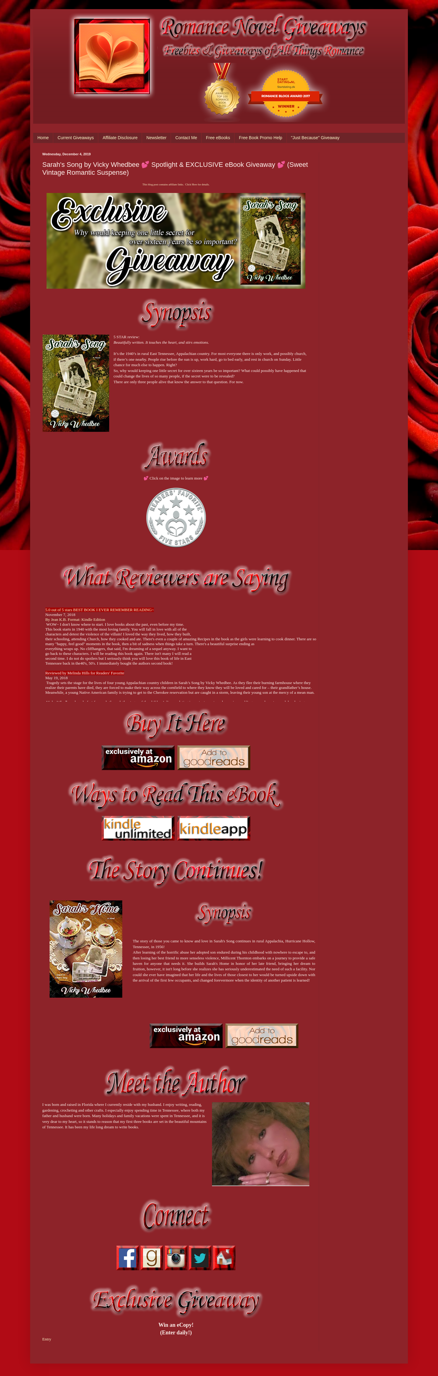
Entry (46, 1339)
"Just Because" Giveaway (315, 137)
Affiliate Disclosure (120, 137)
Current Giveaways (75, 137)
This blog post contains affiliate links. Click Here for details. (175, 184)
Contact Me (186, 137)
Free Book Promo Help (260, 137)
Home (43, 137)
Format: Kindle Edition (86, 619)
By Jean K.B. (56, 619)
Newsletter (156, 137)
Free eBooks (218, 137)
